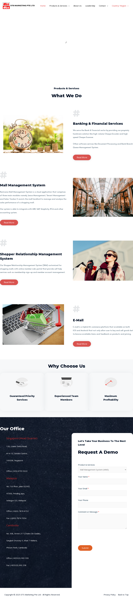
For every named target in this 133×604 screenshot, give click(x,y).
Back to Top (123, 594)
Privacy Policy (110, 594)
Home (43, 5)
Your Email (83, 488)
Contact (102, 5)
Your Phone (83, 500)
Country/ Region (119, 5)
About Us (77, 5)
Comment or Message (88, 512)
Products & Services (58, 5)
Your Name (83, 476)
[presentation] (97, 536)
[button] (82, 157)
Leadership (90, 5)
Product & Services (86, 465)
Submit (85, 548)
